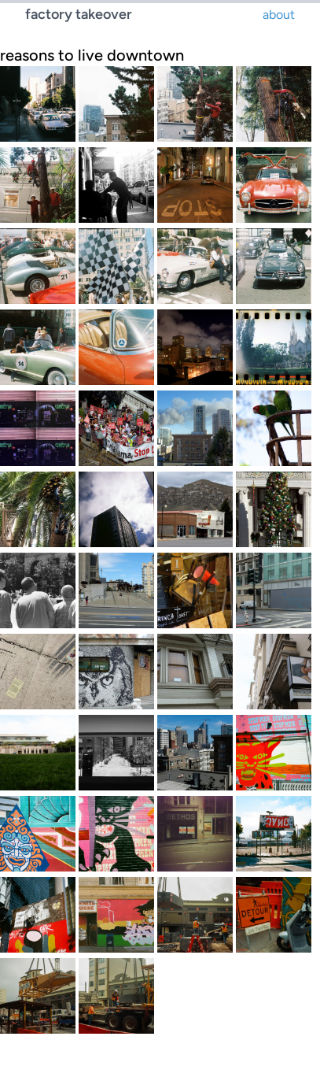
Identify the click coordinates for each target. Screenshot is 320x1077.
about (279, 14)
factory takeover (78, 14)
